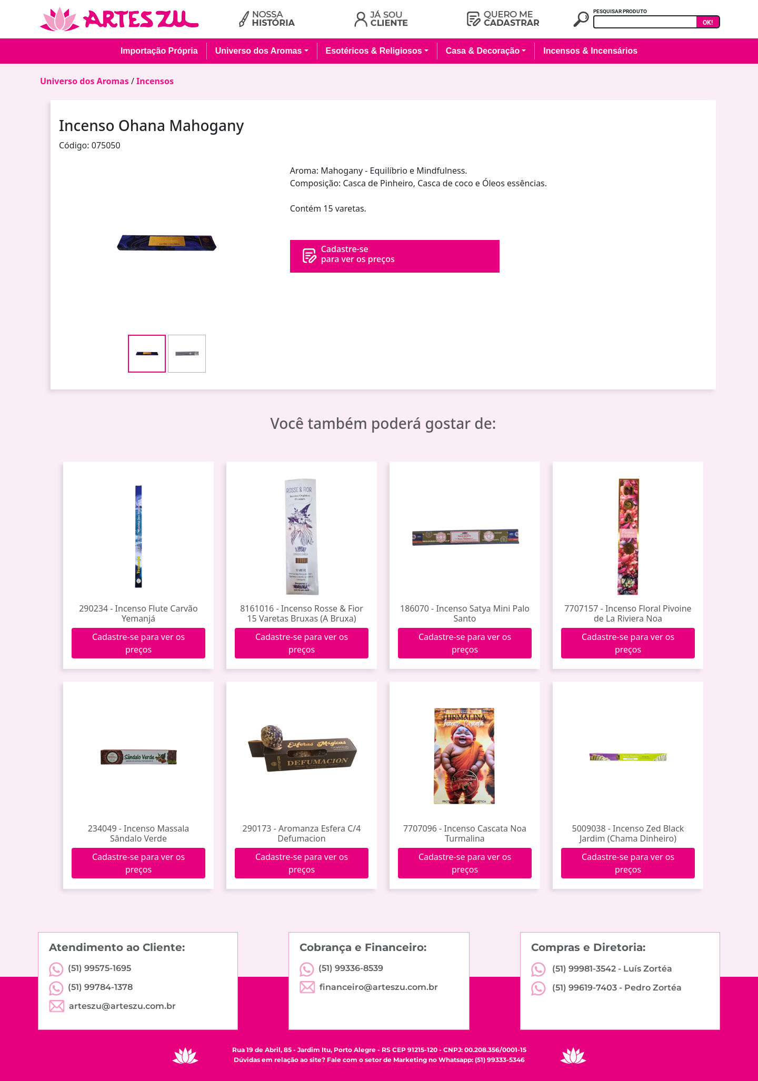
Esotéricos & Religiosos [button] (374, 50)
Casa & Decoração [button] (483, 50)
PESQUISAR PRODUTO (620, 11)
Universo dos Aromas (84, 81)
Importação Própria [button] (159, 50)
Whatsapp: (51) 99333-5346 (481, 1060)
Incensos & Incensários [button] (590, 50)
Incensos (155, 81)
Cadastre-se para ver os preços (138, 643)
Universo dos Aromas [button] (258, 50)
